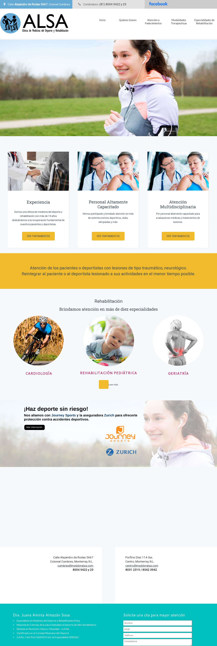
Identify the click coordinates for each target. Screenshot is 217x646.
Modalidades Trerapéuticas (179, 21)
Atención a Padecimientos (153, 21)
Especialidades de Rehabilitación (204, 21)
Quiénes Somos (128, 20)
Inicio (102, 20)
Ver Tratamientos (38, 236)
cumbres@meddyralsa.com (75, 565)
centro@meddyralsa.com (141, 565)
